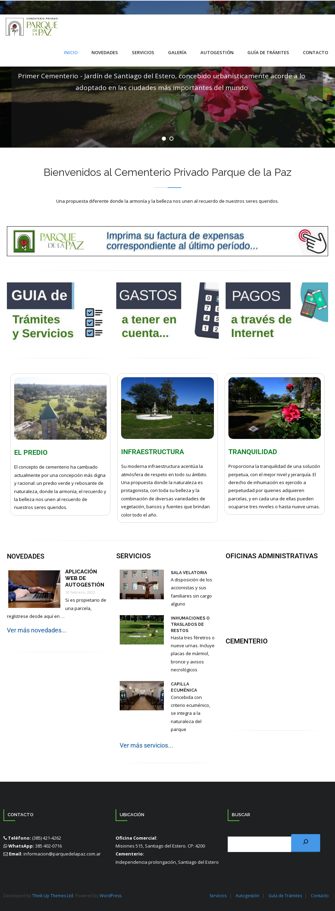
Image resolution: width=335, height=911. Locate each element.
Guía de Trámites (285, 895)
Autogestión (247, 895)
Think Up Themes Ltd (52, 895)
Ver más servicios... (146, 744)
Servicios (218, 895)
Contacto (320, 895)
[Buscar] (305, 842)
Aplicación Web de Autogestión (84, 577)
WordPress (110, 895)
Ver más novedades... (37, 629)
